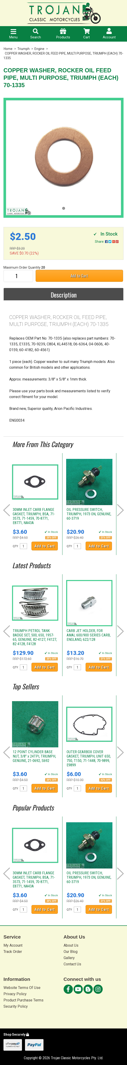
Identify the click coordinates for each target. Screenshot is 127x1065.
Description (64, 294)
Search (35, 33)
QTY (15, 546)
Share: (106, 241)
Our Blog (70, 951)
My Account (12, 945)
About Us (71, 945)
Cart (86, 33)
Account (109, 33)
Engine (39, 49)
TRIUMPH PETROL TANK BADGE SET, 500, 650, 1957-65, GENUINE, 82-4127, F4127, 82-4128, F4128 (35, 637)
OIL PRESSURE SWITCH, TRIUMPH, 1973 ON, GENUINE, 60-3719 (89, 514)
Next (120, 510)
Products (63, 33)
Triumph (23, 49)
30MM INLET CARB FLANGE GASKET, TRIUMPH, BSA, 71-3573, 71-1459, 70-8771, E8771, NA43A (34, 516)
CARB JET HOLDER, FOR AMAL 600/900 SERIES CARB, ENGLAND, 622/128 (89, 635)
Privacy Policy (15, 994)
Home (8, 49)
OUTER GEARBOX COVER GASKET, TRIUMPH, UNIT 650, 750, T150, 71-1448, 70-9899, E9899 (89, 758)
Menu (13, 34)
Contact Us (72, 964)
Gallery (69, 958)
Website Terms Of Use (21, 987)
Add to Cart (79, 276)
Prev (6, 510)
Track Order (12, 951)
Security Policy (15, 1006)
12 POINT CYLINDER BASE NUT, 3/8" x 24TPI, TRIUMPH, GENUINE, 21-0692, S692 (34, 756)
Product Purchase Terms (23, 1000)
